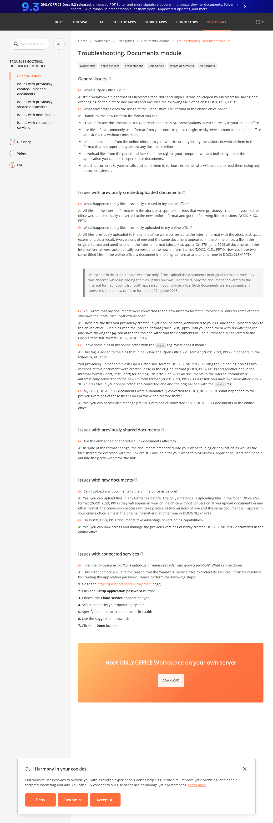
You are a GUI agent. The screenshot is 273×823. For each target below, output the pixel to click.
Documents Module (155, 41)
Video (21, 153)
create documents (182, 66)
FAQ (20, 165)
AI (101, 22)
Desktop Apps (124, 22)
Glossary (24, 142)
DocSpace (81, 22)
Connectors (187, 22)
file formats (207, 66)
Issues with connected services (35, 125)
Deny (40, 799)
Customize (72, 799)
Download (170, 680)
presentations (134, 66)
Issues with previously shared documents (34, 104)
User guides (125, 41)
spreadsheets (110, 66)
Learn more (197, 785)
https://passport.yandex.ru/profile (124, 584)
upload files (156, 66)
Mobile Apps (156, 22)
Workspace (217, 22)
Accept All (105, 799)
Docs (59, 22)
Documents (87, 66)
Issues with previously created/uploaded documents (34, 89)
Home (82, 41)
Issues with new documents (39, 114)
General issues (29, 76)
